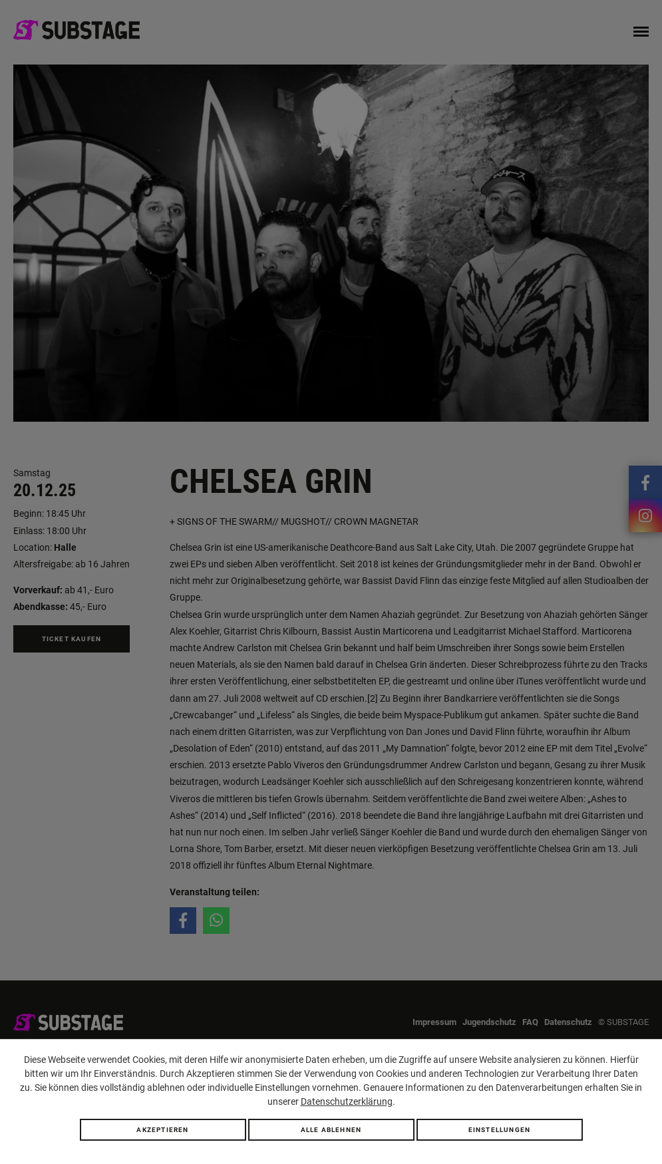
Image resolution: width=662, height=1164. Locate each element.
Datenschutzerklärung (347, 1101)
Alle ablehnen (331, 1129)
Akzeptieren (162, 1129)
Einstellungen (499, 1129)
